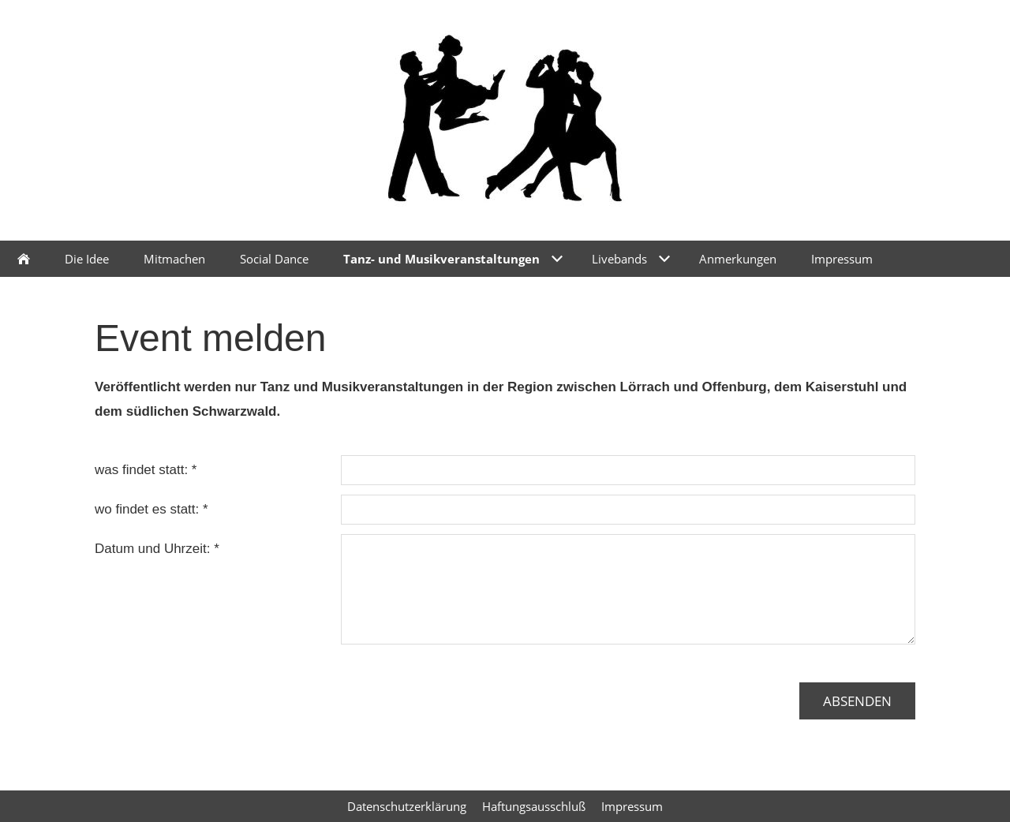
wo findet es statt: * (151, 509)
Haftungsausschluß (533, 806)
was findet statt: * (145, 469)
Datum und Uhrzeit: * (157, 548)
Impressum (632, 806)
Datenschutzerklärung (406, 806)
